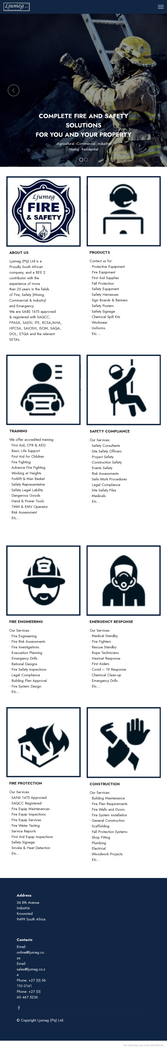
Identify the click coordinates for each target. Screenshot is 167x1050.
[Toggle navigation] (161, 7)
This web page (130, 1045)
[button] (13, 90)
